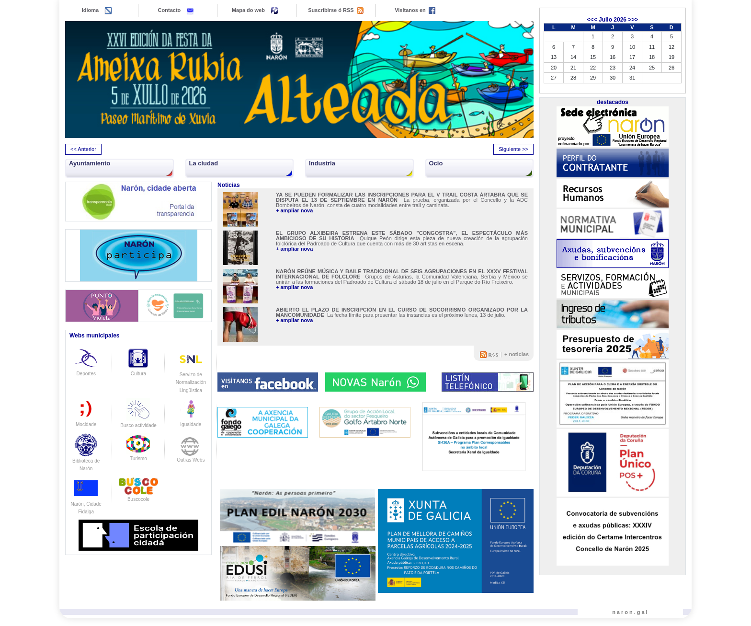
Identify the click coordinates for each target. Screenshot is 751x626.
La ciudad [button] (203, 163)
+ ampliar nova (294, 210)
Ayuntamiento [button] (89, 163)
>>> (633, 19)
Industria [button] (322, 163)
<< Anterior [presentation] (83, 149)
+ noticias (516, 354)
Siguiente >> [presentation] (513, 149)
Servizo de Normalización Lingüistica (191, 374)
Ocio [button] (436, 163)
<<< (592, 19)
